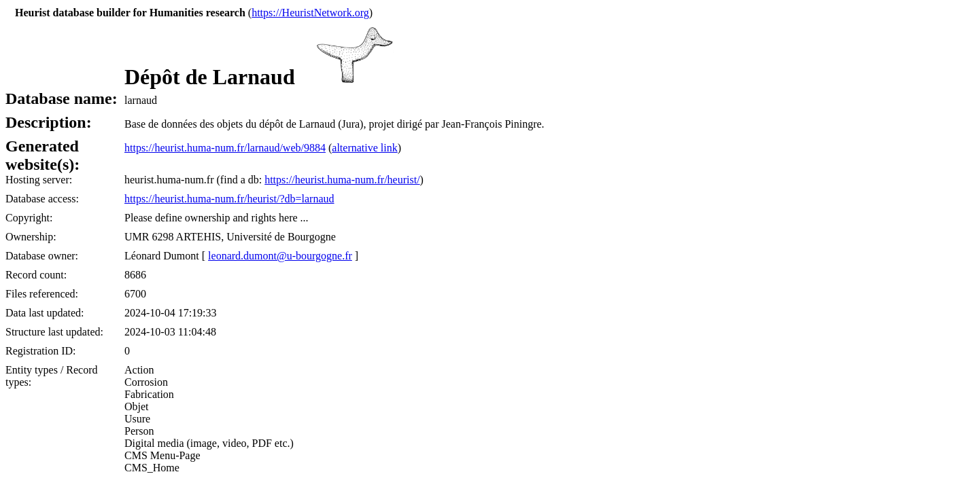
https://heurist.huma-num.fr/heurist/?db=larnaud (229, 198)
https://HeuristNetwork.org (310, 12)
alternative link (364, 147)
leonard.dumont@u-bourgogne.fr (280, 255)
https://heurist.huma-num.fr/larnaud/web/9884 (225, 147)
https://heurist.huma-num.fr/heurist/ (341, 179)
